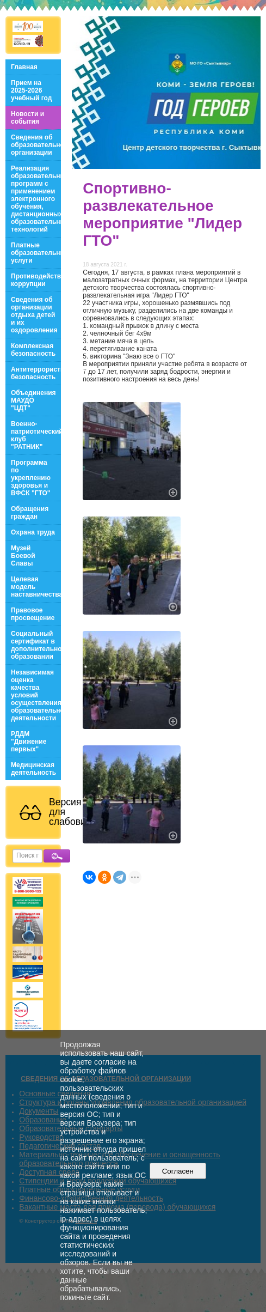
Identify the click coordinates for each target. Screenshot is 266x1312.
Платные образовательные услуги (36, 252)
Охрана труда (33, 532)
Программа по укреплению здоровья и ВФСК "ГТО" (31, 478)
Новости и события (27, 117)
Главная (24, 67)
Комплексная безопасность (33, 349)
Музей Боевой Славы (23, 555)
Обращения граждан (29, 512)
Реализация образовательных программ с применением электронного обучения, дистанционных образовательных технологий (36, 199)
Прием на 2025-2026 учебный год (31, 90)
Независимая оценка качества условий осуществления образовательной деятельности (36, 695)
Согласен (177, 1171)
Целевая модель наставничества (36, 586)
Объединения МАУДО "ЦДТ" (33, 400)
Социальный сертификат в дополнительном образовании (36, 645)
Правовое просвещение (32, 614)
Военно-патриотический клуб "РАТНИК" (36, 435)
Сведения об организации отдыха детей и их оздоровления (34, 315)
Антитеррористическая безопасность (36, 373)
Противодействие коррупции (36, 280)
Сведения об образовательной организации (36, 144)
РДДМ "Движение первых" (28, 741)
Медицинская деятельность (33, 768)
